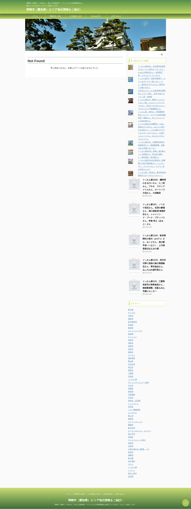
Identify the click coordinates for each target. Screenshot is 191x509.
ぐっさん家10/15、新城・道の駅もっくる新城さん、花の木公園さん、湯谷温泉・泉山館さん (151, 154)
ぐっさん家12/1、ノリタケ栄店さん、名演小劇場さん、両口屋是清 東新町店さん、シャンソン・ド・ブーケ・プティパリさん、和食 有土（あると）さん (154, 214)
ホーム (35, 16)
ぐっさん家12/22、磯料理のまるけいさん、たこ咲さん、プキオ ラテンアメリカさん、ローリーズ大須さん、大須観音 (154, 186)
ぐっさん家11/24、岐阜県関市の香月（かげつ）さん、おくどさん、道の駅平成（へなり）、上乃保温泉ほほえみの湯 (154, 242)
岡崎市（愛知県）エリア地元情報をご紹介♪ (53, 9)
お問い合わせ (116, 16)
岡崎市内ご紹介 (55, 16)
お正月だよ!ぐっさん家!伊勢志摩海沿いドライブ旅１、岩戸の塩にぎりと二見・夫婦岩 (152, 94)
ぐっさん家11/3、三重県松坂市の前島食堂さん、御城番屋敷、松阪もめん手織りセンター (151, 145)
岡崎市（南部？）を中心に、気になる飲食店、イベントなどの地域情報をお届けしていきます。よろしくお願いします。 (96, 504)
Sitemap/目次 (96, 16)
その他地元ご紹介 (75, 16)
